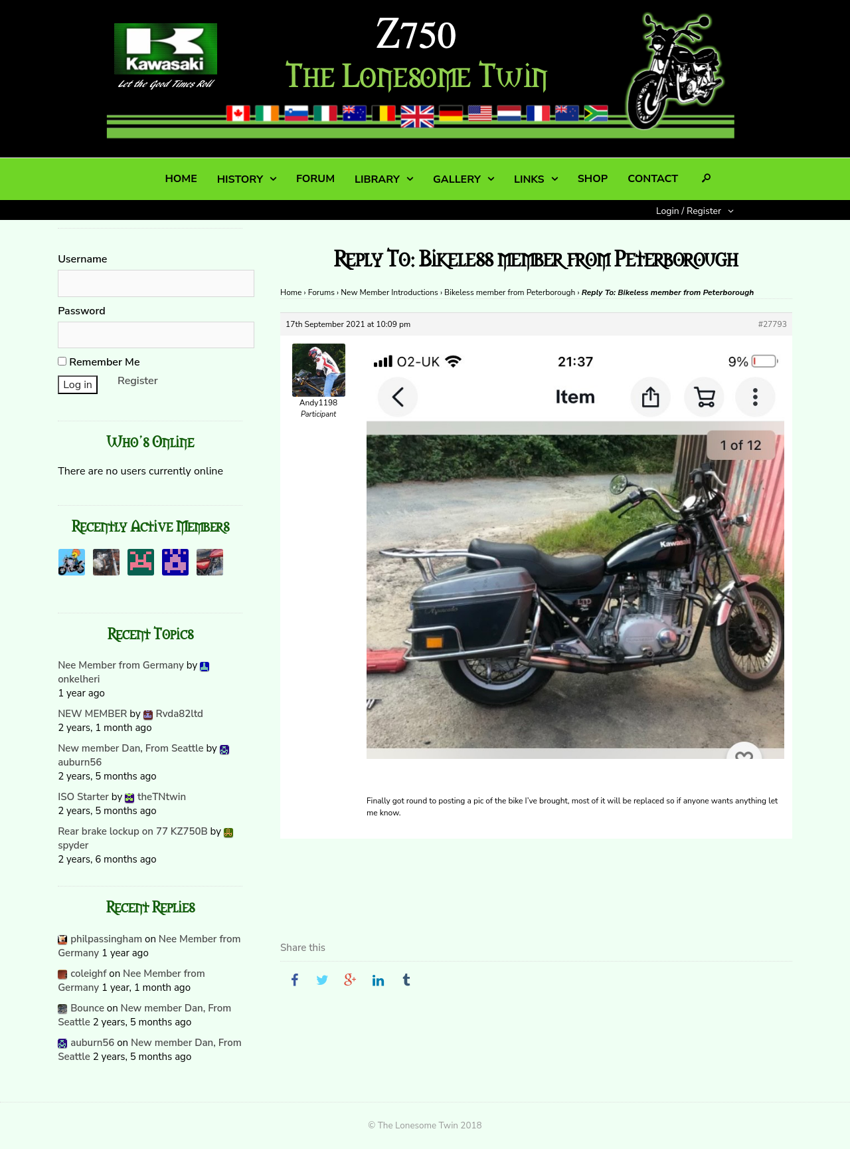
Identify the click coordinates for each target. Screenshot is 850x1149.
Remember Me (98, 362)
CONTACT (653, 178)
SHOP (593, 178)
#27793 (772, 324)
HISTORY (240, 179)
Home (290, 292)
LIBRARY (377, 179)
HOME (181, 178)
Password (82, 311)
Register (138, 380)
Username (82, 259)
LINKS (529, 179)
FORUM (315, 178)
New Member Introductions (389, 292)
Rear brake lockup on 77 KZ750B (133, 831)
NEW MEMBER (92, 713)
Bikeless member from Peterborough (509, 292)
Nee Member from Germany (121, 665)
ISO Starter (83, 796)
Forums (321, 292)
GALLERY (457, 179)
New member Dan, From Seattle (130, 748)
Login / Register (688, 211)
